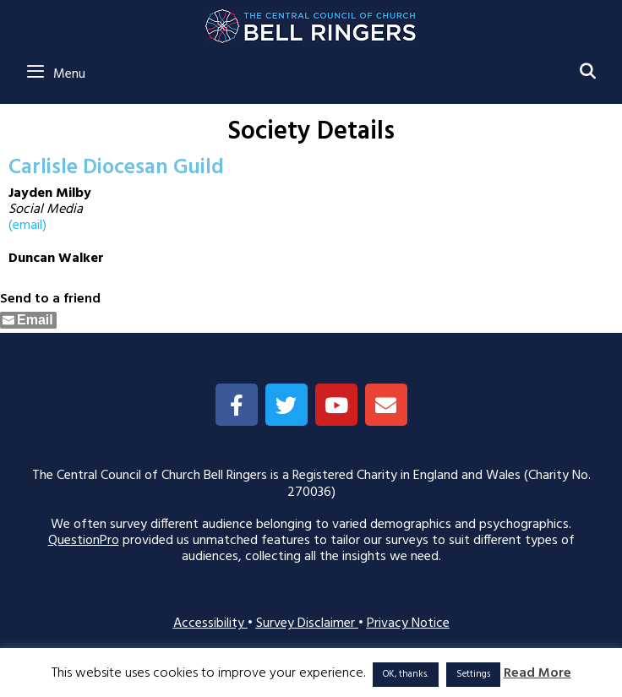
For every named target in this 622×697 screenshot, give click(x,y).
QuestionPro (83, 541)
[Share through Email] (28, 320)
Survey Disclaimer (307, 623)
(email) (27, 226)
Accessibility (210, 623)
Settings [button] (473, 674)
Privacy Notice (408, 623)
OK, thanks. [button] (405, 674)
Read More (537, 674)
